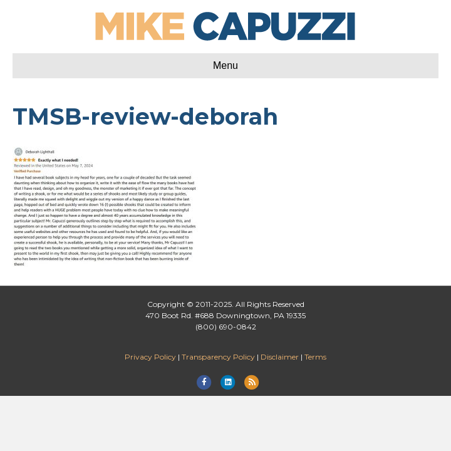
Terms (315, 356)
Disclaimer (280, 356)
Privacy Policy (150, 356)
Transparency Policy (218, 356)
